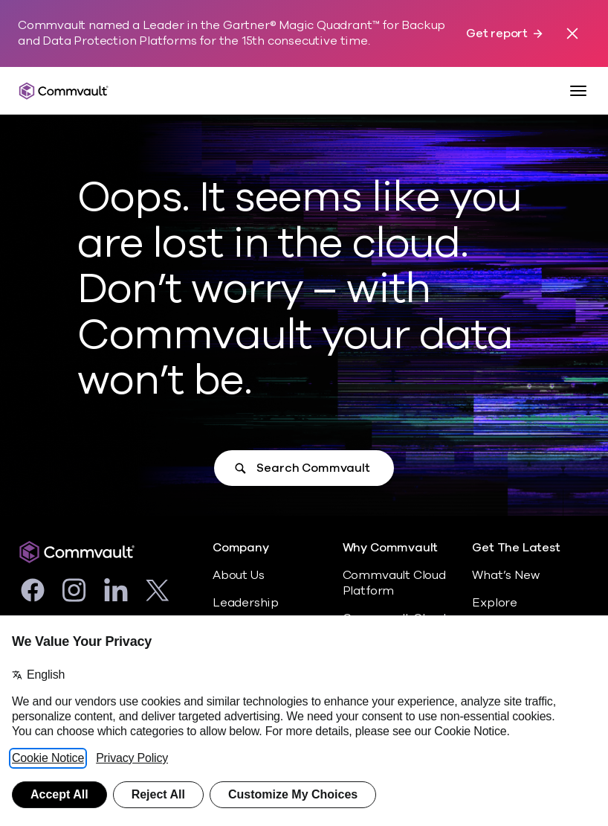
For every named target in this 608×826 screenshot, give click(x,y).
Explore (494, 603)
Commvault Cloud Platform (394, 583)
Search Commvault (312, 468)
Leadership (246, 603)
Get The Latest (516, 548)
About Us (238, 575)
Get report (497, 34)
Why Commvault (391, 548)
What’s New (505, 575)
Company (241, 548)
